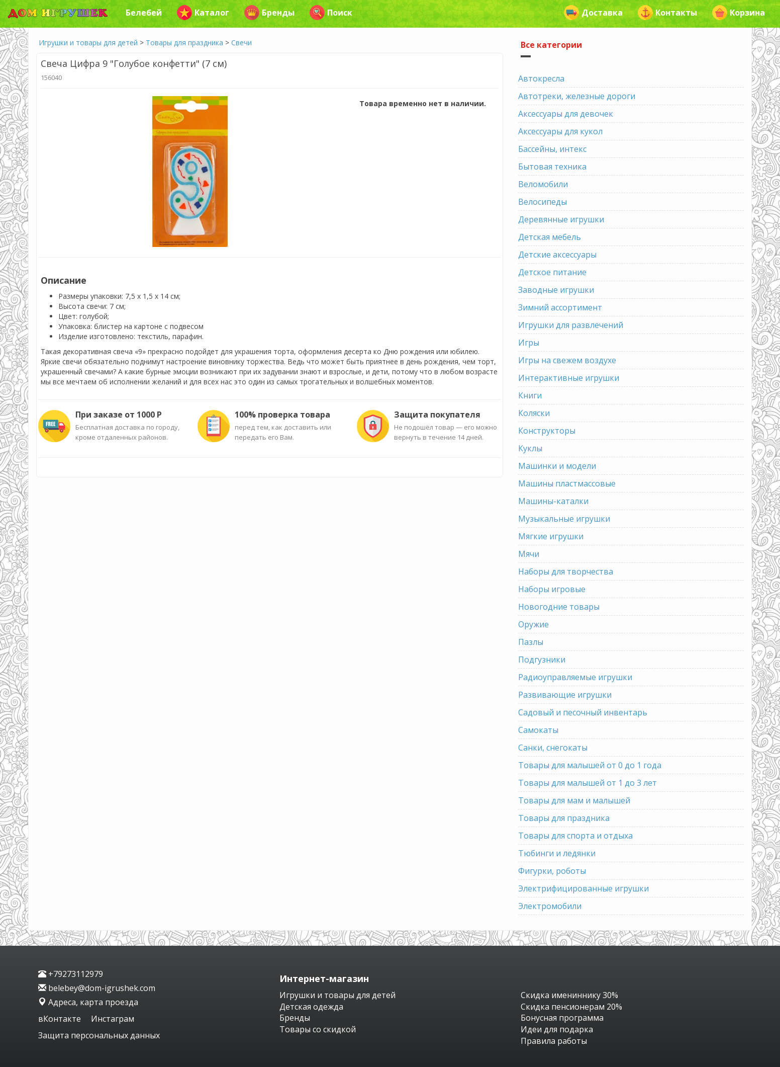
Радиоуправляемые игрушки (575, 677)
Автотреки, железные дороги (576, 96)
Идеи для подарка (557, 1029)
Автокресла (541, 78)
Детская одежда (311, 1006)
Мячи (528, 553)
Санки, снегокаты (553, 747)
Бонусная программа (562, 1017)
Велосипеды (542, 201)
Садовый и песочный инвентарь (582, 712)
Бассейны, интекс (552, 148)
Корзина (738, 12)
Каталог (203, 12)
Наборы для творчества (565, 571)
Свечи (241, 42)
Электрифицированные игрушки (583, 888)
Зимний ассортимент (560, 307)
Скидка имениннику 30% (569, 995)
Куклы (530, 448)
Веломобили (543, 184)
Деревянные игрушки (561, 219)
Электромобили (549, 906)
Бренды (269, 12)
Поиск (331, 12)
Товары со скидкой (317, 1029)
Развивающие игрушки (565, 694)
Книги (530, 395)
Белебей (144, 12)
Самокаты (538, 729)
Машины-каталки (553, 501)
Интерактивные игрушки (568, 377)
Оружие (533, 624)
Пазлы (530, 641)
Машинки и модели (557, 465)
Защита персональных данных (99, 1035)
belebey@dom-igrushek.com (96, 988)
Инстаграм (112, 1018)
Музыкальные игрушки (564, 518)
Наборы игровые (552, 589)
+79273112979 (70, 973)
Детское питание (552, 272)
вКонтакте (60, 1018)
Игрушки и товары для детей (88, 42)
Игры (528, 342)
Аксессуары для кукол (560, 131)
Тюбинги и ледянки (557, 853)
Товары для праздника (184, 42)
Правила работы (554, 1040)
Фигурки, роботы (552, 870)
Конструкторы (546, 430)
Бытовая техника (552, 166)
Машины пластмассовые (567, 483)
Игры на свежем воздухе (567, 360)
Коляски (534, 413)
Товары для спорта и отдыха (575, 835)
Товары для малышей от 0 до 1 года (589, 765)
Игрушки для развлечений (570, 325)
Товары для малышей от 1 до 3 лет (587, 782)
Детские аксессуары (557, 254)
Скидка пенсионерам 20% (571, 1006)
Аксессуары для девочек (565, 113)
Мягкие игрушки (550, 536)
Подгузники (541, 659)
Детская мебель (549, 236)
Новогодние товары (559, 606)
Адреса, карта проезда (88, 1002)
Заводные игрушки (556, 289)
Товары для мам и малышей (574, 800)
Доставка (593, 12)
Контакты (667, 12)
